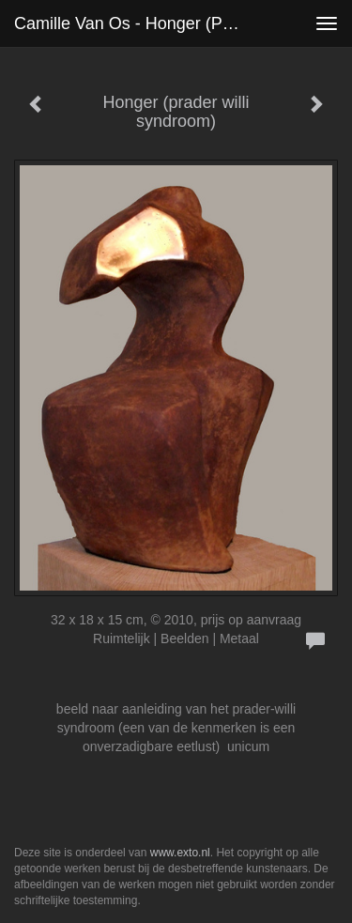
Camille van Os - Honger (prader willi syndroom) (134, 23)
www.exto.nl (180, 852)
